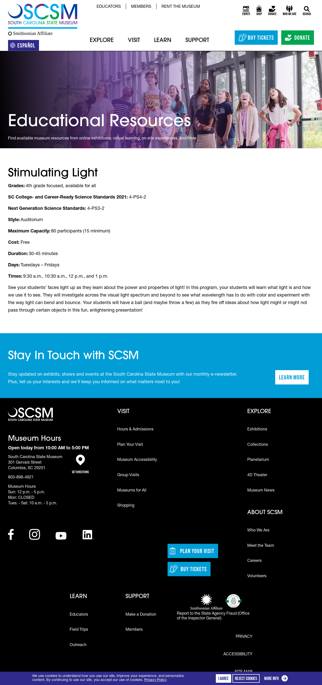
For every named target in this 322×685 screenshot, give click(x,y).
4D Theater (257, 475)
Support (197, 40)
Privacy (244, 637)
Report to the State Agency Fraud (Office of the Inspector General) (213, 616)
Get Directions (80, 464)
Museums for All (131, 491)
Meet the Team (260, 546)
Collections (257, 445)
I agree (223, 678)
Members (141, 7)
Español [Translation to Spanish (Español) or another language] (24, 46)
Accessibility (237, 655)
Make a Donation (141, 615)
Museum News (260, 491)
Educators (109, 7)
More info (277, 679)
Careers (254, 561)
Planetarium (258, 460)
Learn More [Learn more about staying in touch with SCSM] (294, 379)
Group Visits (128, 475)
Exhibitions (257, 430)
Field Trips (79, 630)
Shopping (125, 506)
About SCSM (265, 513)
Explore (102, 40)
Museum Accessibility (137, 460)
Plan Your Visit (130, 445)
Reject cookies (246, 678)
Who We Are (258, 531)
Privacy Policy (155, 680)
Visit (134, 40)
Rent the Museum (181, 7)
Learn (162, 40)
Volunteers (256, 576)
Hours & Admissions (135, 430)
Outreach (78, 645)
